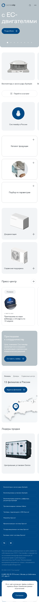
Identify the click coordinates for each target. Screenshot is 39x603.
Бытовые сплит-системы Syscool (14, 535)
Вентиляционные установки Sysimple (15, 493)
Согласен (19, 595)
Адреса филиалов (17, 389)
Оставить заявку (16, 358)
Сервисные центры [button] (28, 376)
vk (11, 543)
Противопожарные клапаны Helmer (14, 506)
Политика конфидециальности (12, 580)
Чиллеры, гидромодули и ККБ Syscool (16, 512)
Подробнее (11, 31)
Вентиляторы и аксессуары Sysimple (15, 487)
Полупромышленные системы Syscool (15, 529)
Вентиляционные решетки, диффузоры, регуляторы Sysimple (16, 499)
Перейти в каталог (19, 93)
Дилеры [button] (16, 376)
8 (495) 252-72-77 (7, 574)
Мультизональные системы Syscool (15, 524)
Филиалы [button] (7, 376)
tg (4, 543)
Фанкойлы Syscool (9, 518)
